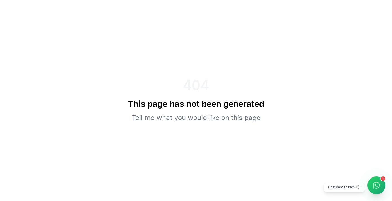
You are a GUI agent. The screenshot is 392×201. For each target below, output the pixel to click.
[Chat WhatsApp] (376, 185)
